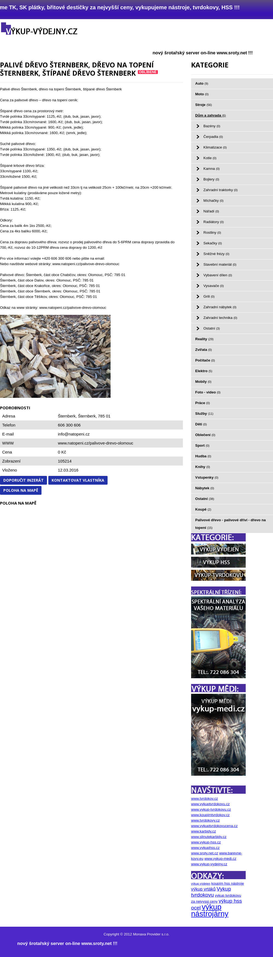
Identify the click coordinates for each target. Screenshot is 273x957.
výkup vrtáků (203, 889)
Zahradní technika (220, 318)
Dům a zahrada (210, 115)
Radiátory (213, 222)
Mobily (203, 382)
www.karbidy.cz (203, 831)
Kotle (209, 158)
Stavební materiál (219, 264)
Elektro (203, 371)
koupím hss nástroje (227, 883)
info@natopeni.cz (74, 434)
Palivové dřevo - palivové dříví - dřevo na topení (230, 524)
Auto (201, 83)
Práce (202, 403)
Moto (202, 94)
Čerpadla (213, 137)
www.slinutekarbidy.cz (208, 837)
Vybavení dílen (217, 275)
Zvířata (203, 350)
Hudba (203, 456)
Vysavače (213, 286)
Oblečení (205, 435)
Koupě (203, 509)
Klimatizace (215, 147)
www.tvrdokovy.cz (205, 820)
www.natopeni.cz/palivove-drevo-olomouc (95, 443)
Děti (201, 424)
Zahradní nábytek (219, 307)
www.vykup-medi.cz (220, 859)
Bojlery (211, 179)
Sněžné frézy (216, 254)
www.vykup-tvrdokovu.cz (211, 809)
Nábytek (204, 488)
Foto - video (208, 392)
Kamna (211, 169)
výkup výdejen (200, 883)
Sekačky (212, 243)
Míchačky (213, 200)
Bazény (211, 126)
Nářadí (211, 211)
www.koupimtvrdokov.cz (210, 815)
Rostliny (212, 232)
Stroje (203, 105)
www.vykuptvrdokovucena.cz (214, 826)
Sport (202, 445)
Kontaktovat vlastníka (78, 480)
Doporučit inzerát (23, 480)
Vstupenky (206, 477)
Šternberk (87, 416)
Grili (209, 296)
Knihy (202, 467)
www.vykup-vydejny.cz (209, 864)
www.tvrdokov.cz (204, 798)
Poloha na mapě (20, 490)
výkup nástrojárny (210, 910)
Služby (204, 413)
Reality (204, 339)
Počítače (205, 360)
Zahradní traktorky (220, 190)
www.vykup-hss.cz (206, 842)
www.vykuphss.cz (205, 848)
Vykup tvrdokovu (211, 892)
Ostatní (211, 328)
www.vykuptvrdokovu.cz (210, 804)
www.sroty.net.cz (204, 853)
